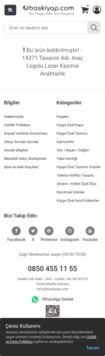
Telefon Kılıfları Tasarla (75, 175)
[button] (97, 10)
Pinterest (49, 234)
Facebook (16, 234)
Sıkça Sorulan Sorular (21, 142)
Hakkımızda (13, 116)
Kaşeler (63, 116)
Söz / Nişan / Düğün (73, 150)
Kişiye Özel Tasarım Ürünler (79, 167)
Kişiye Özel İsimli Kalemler (78, 200)
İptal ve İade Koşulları (21, 167)
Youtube (90, 234)
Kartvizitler (65, 142)
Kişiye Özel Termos (72, 133)
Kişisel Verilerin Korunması (25, 133)
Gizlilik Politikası (17, 125)
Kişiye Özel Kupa (70, 125)
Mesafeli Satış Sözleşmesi (25, 158)
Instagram (70, 234)
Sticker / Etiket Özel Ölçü (77, 184)
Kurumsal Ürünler (71, 192)
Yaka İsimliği (67, 158)
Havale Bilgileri (16, 150)
